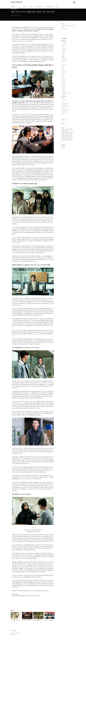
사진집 (63, 53)
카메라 (63, 46)
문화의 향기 (64, 86)
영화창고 (63, 58)
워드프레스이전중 (13, 703)
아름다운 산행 (64, 113)
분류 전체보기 (64, 38)
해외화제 (63, 98)
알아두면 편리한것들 (65, 106)
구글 (62, 68)
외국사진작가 (64, 43)
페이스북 (63, 33)
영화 (68, 140)
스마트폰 (63, 136)
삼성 (65, 133)
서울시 (71, 133)
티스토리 (68, 133)
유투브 (68, 33)
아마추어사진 (64, 45)
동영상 (63, 82)
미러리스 (71, 136)
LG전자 (65, 130)
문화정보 (63, 94)
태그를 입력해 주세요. (65, 132)
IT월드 (63, 69)
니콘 (68, 129)
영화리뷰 (25, 6)
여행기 (63, 77)
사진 (66, 129)
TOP (74, 704)
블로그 (68, 138)
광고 (68, 130)
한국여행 (63, 81)
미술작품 (63, 89)
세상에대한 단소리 (65, 104)
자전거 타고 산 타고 (65, 110)
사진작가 (63, 135)
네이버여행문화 (49, 6)
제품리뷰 (63, 74)
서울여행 (63, 79)
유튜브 (71, 135)
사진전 (70, 132)
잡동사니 (63, 108)
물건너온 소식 (64, 96)
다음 (66, 135)
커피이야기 (63, 84)
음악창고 (63, 91)
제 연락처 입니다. (64, 28)
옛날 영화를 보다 (65, 59)
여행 (31, 6)
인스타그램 (65, 33)
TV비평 (63, 61)
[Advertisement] (33, 272)
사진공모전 (64, 50)
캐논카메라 (63, 140)
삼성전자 (70, 129)
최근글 (63, 119)
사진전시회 (64, 51)
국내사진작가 (64, 42)
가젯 (62, 75)
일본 (66, 140)
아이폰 (63, 133)
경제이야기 (64, 65)
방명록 (57, 6)
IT (19, 6)
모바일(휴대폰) (64, 71)
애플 (62, 66)
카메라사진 (13, 6)
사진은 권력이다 (16, 2)
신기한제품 (64, 99)
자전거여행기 (64, 111)
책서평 (63, 88)
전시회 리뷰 (64, 72)
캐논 (62, 138)
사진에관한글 (64, 48)
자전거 (65, 138)
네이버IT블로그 (39, 6)
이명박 (63, 130)
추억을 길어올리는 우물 (66, 93)
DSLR (73, 132)
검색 (71, 2)
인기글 (66, 119)
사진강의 (63, 54)
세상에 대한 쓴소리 (65, 103)
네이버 (68, 135)
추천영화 (63, 129)
